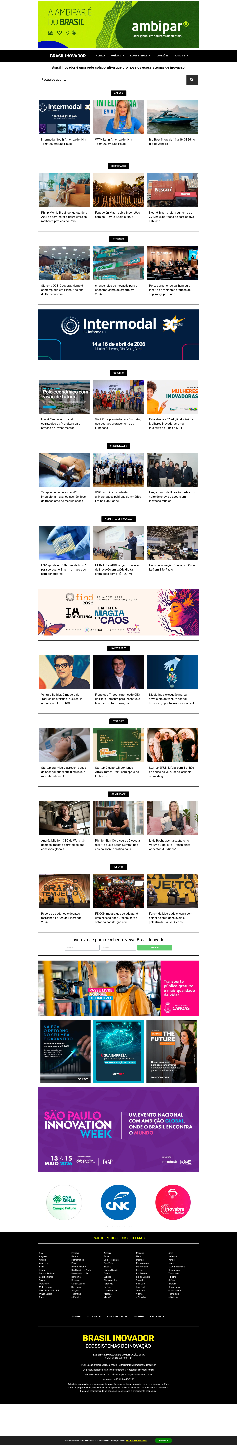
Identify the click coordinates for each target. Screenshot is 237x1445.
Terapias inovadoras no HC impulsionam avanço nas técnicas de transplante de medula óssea (63, 497)
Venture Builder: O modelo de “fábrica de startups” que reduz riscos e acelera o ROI (61, 699)
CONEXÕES (162, 55)
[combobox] (113, 80)
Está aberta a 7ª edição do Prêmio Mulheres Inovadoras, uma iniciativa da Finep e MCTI (171, 424)
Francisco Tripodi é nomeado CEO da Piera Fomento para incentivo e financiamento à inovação (117, 699)
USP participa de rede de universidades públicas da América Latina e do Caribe (118, 497)
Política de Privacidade (136, 1440)
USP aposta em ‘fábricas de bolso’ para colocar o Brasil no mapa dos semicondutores (63, 570)
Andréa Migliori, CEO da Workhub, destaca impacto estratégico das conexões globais (63, 845)
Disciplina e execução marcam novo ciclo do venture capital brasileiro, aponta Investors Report (171, 699)
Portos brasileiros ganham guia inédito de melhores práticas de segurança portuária (170, 290)
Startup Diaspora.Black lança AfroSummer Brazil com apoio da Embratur (117, 772)
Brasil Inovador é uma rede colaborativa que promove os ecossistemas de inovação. (118, 67)
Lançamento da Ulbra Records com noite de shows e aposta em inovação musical (172, 497)
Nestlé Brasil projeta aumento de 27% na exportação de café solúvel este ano (172, 217)
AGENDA (100, 55)
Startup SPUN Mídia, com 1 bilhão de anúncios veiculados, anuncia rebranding (171, 772)
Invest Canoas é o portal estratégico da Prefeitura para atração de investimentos (60, 424)
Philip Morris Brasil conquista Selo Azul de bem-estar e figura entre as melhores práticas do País (64, 217)
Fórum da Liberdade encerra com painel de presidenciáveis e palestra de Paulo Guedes (170, 918)
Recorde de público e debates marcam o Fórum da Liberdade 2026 (61, 918)
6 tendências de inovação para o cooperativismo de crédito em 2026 (116, 290)
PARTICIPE (181, 55)
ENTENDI (163, 1440)
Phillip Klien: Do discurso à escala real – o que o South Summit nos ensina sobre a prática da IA (117, 845)
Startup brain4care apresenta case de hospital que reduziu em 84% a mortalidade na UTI (63, 772)
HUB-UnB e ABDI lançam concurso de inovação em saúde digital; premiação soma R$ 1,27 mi (117, 570)
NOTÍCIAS (118, 55)
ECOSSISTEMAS (140, 55)
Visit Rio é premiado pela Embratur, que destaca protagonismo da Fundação (118, 424)
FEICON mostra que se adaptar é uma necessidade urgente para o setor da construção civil (116, 918)
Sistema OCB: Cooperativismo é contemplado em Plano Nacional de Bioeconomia (62, 290)
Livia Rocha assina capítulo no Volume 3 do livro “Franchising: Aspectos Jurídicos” (169, 845)
